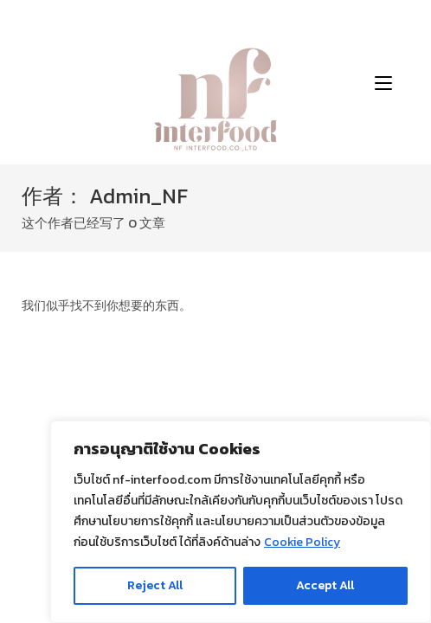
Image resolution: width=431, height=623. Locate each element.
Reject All (155, 585)
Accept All (325, 585)
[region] (240, 522)
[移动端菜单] (383, 82)
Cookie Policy (302, 542)
